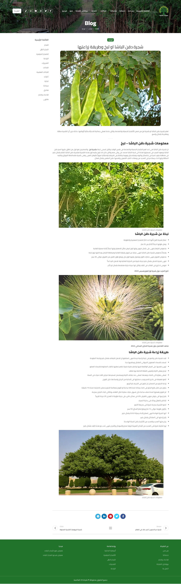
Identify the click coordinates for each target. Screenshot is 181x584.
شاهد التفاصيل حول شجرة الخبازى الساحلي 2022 (150, 346)
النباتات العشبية (43, 72)
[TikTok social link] (26, 11)
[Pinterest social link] (110, 516)
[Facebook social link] (51, 11)
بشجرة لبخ (93, 149)
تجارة (46, 81)
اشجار (46, 45)
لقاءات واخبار (43, 95)
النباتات (90, 29)
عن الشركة (164, 546)
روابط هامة (111, 546)
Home (97, 29)
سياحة (46, 86)
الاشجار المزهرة (42, 54)
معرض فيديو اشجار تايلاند (53, 555)
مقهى (46, 99)
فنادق (46, 90)
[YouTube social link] (36, 11)
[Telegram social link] (98, 516)
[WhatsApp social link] (31, 11)
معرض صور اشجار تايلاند (53, 551)
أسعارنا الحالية (110, 551)
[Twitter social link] (46, 11)
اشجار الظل (44, 49)
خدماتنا (166, 555)
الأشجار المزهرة (110, 555)
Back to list (110, 528)
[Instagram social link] (41, 11)
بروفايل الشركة (163, 564)
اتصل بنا (16, 11)
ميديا (61, 546)
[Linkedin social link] (104, 516)
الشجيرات (45, 63)
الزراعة (83, 29)
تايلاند (46, 77)
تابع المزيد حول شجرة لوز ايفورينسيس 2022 (151, 271)
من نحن (166, 551)
